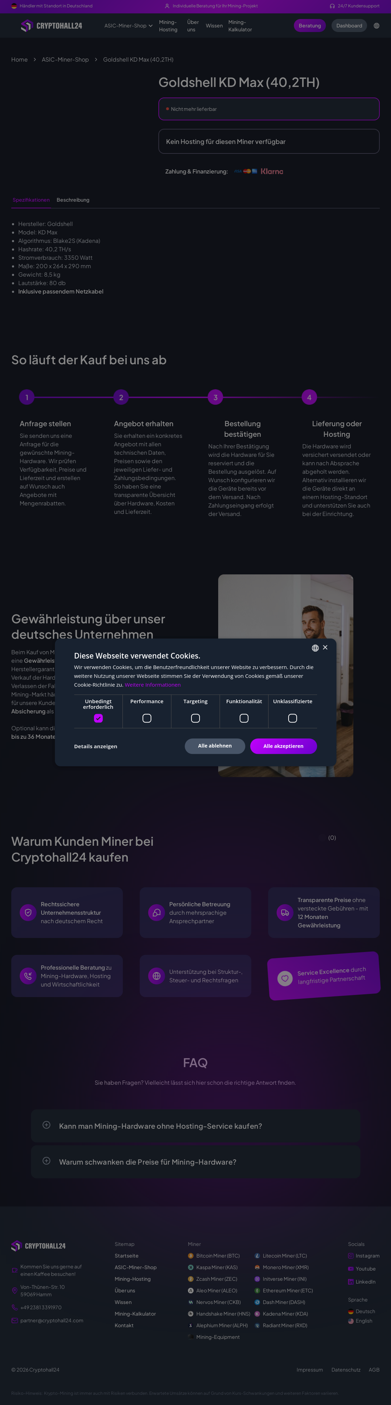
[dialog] (195, 702)
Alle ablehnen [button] (215, 745)
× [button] (325, 647)
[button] (96, 746)
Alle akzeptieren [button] (284, 746)
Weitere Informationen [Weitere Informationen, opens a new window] (153, 684)
